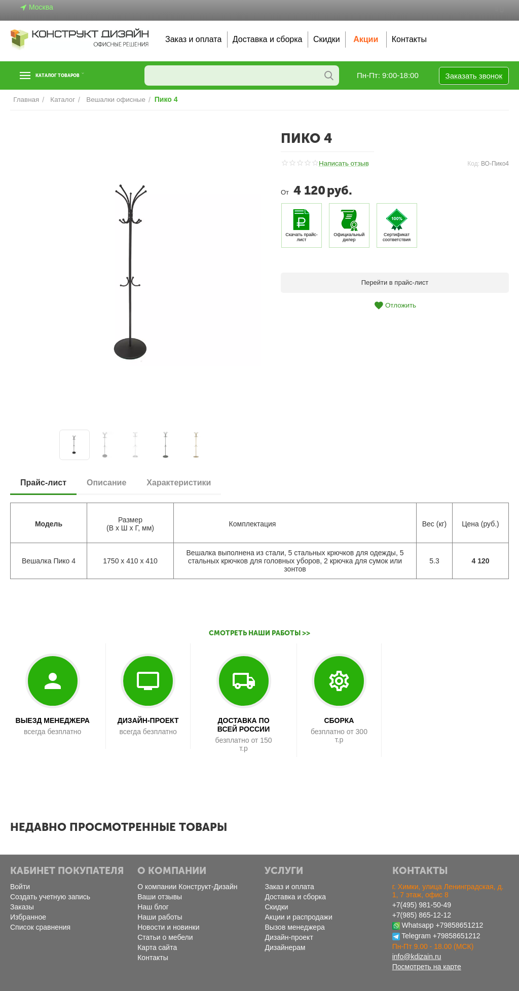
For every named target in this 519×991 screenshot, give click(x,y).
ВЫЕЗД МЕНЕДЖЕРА (53, 720)
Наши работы (159, 917)
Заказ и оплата (193, 39)
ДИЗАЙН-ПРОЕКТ (148, 720)
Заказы (22, 907)
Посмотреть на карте (426, 967)
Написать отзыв (343, 163)
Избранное (28, 917)
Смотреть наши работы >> (260, 633)
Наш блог (153, 907)
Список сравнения (40, 927)
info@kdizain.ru (416, 956)
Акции (365, 39)
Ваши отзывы (159, 897)
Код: (473, 163)
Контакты (409, 39)
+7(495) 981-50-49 (421, 905)
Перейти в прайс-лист (395, 282)
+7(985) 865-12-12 (421, 915)
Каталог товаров (72, 75)
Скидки (326, 39)
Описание (106, 482)
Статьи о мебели (165, 937)
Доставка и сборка (268, 39)
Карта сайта (157, 947)
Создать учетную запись (50, 897)
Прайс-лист (43, 482)
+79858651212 (459, 925)
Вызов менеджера (294, 927)
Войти (20, 887)
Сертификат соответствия (397, 237)
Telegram (416, 936)
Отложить (395, 305)
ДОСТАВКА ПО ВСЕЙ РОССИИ (243, 724)
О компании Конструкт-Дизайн (187, 887)
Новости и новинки (168, 927)
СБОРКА (339, 720)
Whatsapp (418, 925)
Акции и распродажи (298, 917)
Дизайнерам (285, 947)
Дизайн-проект (289, 937)
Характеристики (178, 482)
